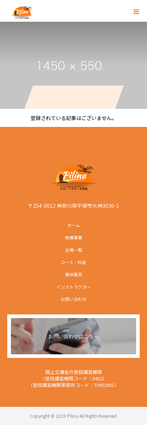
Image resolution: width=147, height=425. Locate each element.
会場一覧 (73, 250)
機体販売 (73, 274)
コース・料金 (73, 262)
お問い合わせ (74, 299)
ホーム (73, 225)
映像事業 (73, 237)
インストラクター (73, 287)
